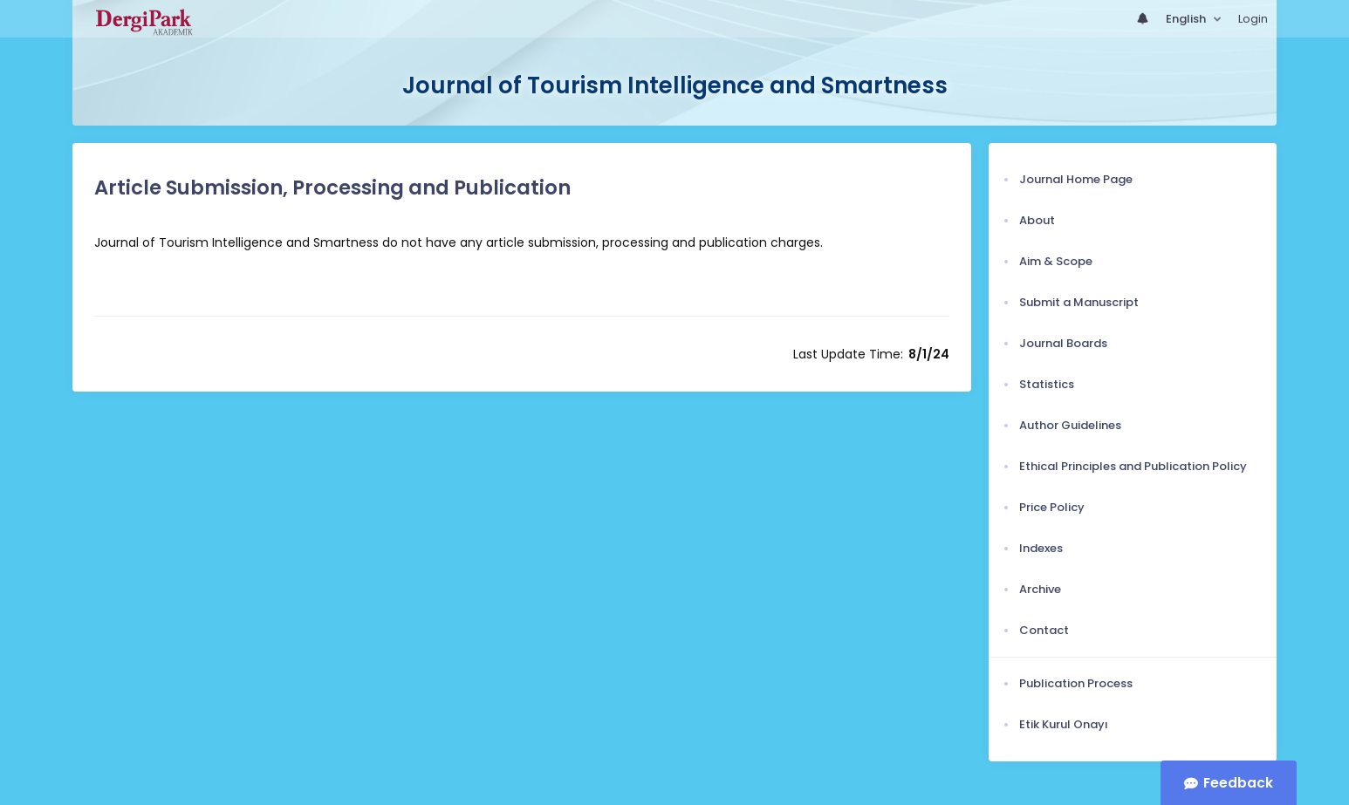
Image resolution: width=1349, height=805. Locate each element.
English (1187, 18)
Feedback (1238, 783)
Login (1253, 18)
